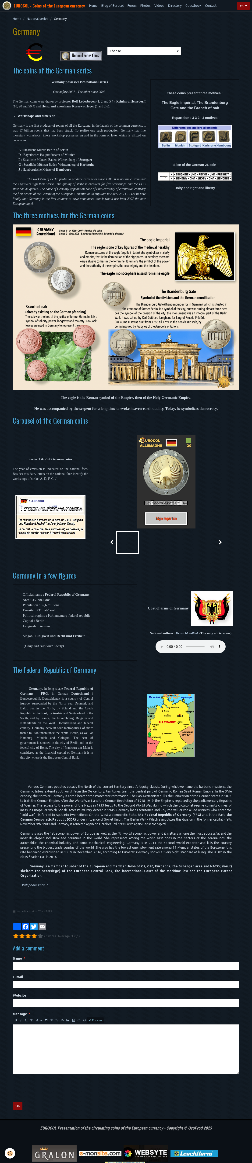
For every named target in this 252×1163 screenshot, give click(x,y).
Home (93, 5)
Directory (175, 5)
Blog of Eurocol (112, 5)
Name (17, 939)
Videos (159, 5)
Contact (211, 5)
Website (19, 976)
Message (20, 994)
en (242, 6)
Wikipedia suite (33, 865)
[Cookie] (10, 1153)
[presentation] (48, 1068)
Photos (145, 5)
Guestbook (193, 5)
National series (37, 19)
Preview (95, 1000)
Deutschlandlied (187, 633)
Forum (132, 5)
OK (17, 1086)
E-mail (18, 957)
